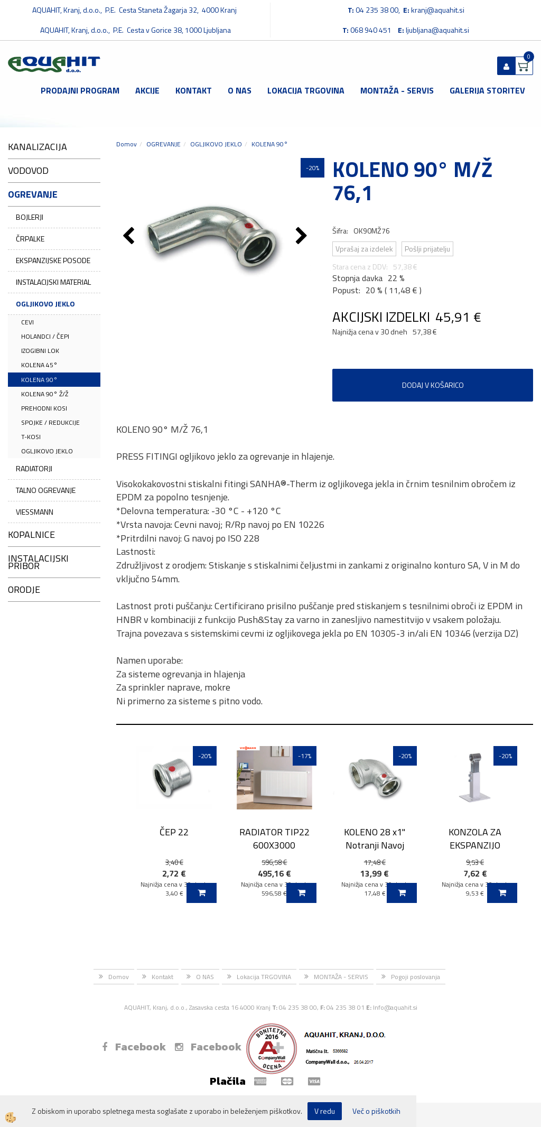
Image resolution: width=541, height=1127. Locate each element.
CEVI (27, 322)
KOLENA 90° (39, 380)
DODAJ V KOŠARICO (433, 384)
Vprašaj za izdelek (364, 248)
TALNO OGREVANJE (46, 490)
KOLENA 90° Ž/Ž (44, 394)
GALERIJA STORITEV (487, 90)
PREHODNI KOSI (44, 408)
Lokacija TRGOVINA (305, 90)
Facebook (134, 1047)
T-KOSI (31, 437)
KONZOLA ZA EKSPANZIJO (475, 838)
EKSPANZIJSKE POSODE (53, 260)
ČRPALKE (30, 238)
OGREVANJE (163, 144)
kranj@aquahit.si (437, 9)
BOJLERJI (29, 216)
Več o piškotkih (376, 1111)
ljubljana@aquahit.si (437, 29)
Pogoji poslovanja (415, 977)
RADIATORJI (34, 468)
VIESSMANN (34, 511)
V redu (324, 1110)
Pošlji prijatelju (427, 248)
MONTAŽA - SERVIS (397, 90)
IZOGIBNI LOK (40, 351)
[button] (303, 237)
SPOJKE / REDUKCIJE (50, 422)
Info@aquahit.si (395, 1007)
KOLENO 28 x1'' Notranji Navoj (374, 838)
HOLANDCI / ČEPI (45, 336)
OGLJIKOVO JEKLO (45, 303)
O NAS (239, 90)
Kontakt (193, 90)
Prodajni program (80, 90)
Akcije (147, 90)
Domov (126, 144)
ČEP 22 (174, 832)
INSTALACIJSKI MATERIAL (53, 281)
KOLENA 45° (39, 365)
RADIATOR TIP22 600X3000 (274, 838)
